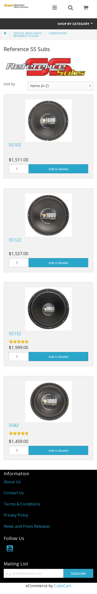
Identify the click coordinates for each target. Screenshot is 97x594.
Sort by (9, 84)
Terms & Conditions (22, 504)
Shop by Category (75, 24)
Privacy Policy (16, 515)
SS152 (15, 333)
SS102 (15, 145)
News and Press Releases (27, 526)
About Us (12, 481)
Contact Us (14, 492)
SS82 (14, 425)
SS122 (15, 240)
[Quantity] (19, 168)
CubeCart (62, 585)
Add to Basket (58, 169)
